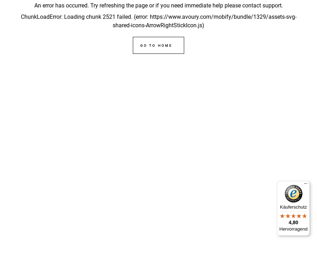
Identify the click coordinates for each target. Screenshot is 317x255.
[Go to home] (158, 45)
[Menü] (305, 185)
